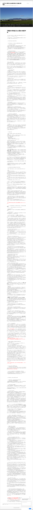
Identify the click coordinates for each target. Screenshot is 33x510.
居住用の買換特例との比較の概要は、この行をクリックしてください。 (15, 338)
